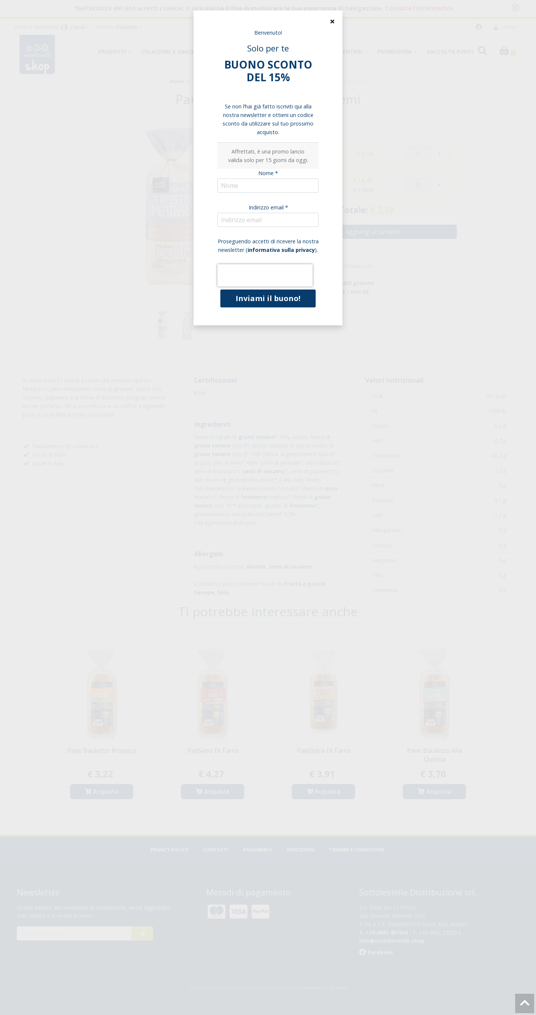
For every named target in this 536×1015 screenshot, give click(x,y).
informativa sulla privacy (281, 249)
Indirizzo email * (268, 207)
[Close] (332, 21)
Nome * (268, 173)
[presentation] (265, 275)
